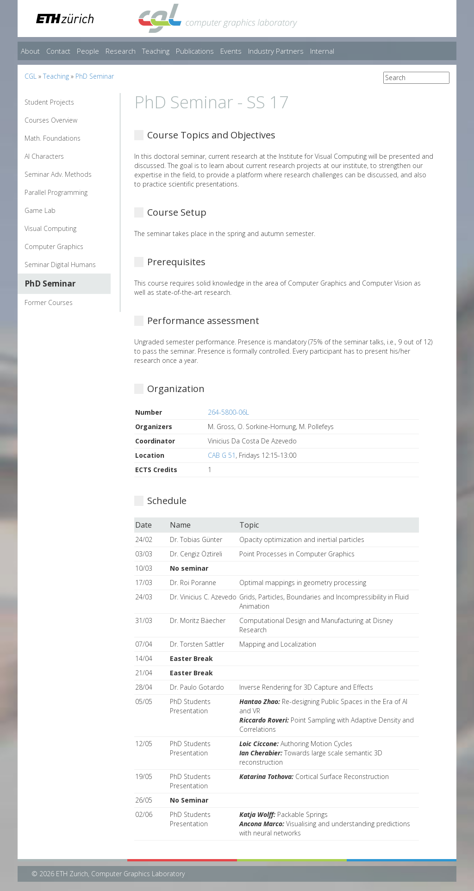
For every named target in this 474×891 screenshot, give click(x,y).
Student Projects (49, 102)
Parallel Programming (56, 192)
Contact (58, 51)
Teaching (155, 51)
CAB (214, 455)
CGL (31, 76)
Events (231, 51)
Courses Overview (51, 120)
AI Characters (44, 156)
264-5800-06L (228, 412)
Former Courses (49, 302)
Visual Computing (50, 228)
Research (121, 51)
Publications (195, 51)
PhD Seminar (94, 76)
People (88, 51)
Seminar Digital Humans (60, 264)
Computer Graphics (54, 246)
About (30, 51)
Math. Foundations (53, 138)
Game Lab (40, 210)
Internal (322, 51)
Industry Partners (276, 51)
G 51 (229, 455)
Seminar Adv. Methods (58, 174)
